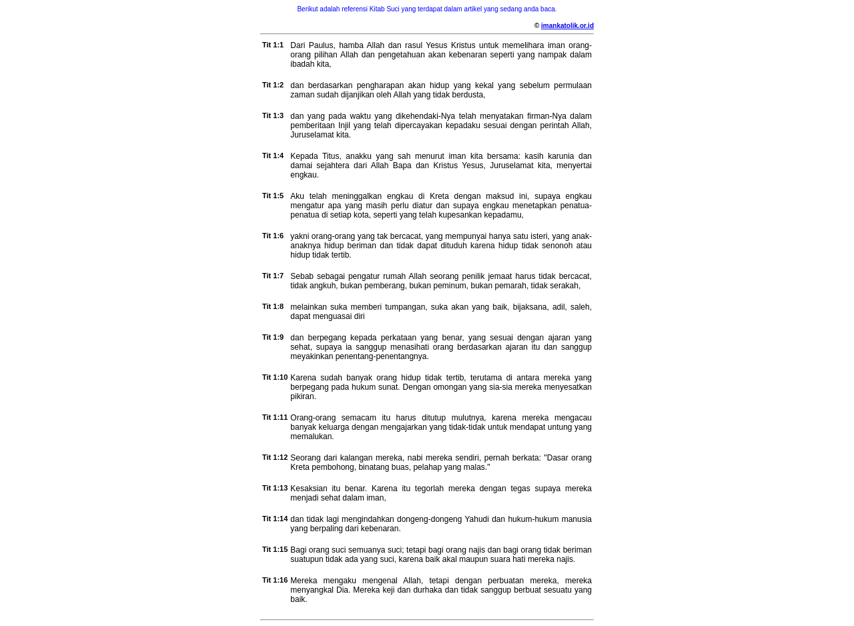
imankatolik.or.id (567, 25)
